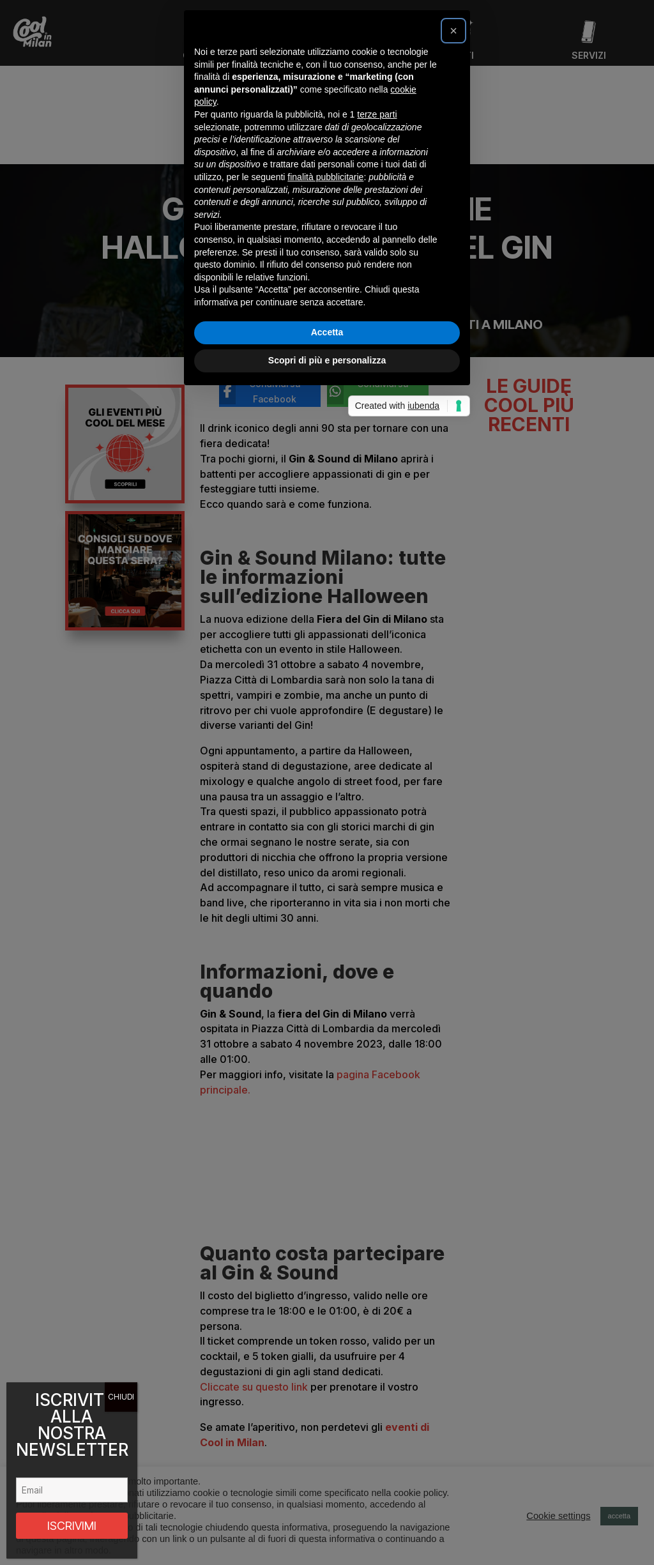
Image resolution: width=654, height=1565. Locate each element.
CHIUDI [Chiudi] (121, 1396)
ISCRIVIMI (71, 1525)
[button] (453, 616)
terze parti (377, 699)
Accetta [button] (327, 917)
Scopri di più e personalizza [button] (327, 945)
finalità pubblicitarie (325, 762)
